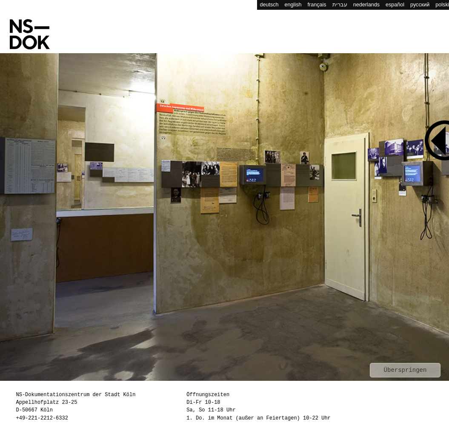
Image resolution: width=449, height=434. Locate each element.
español (395, 5)
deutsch (269, 5)
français (317, 5)
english (293, 5)
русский (419, 5)
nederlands (366, 5)
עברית (339, 5)
